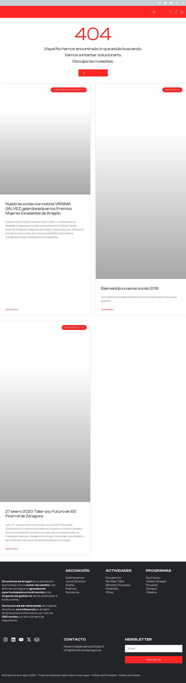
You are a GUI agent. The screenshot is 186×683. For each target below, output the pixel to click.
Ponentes (112, 588)
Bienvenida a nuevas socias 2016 (130, 288)
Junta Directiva (76, 581)
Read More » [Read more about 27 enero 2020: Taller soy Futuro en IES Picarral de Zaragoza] (12, 549)
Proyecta (152, 585)
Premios (71, 588)
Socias (70, 585)
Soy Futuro (153, 577)
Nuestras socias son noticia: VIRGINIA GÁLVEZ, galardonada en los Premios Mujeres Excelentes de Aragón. (38, 208)
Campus (151, 588)
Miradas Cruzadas (118, 585)
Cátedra (151, 592)
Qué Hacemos (75, 577)
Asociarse (72, 592)
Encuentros (113, 577)
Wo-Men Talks (115, 581)
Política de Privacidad (104, 675)
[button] (154, 12)
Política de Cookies (129, 675)
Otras (109, 592)
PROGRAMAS (158, 570)
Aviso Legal (82, 675)
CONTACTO (75, 639)
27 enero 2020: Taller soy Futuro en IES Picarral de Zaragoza (40, 513)
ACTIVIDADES (119, 570)
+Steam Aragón (156, 581)
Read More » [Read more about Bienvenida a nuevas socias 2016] (107, 309)
